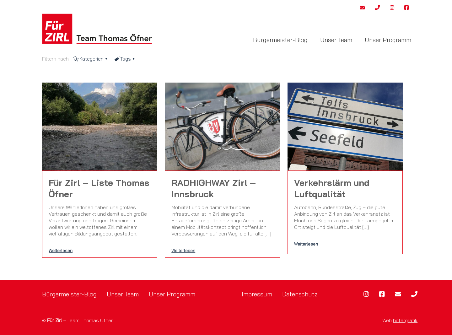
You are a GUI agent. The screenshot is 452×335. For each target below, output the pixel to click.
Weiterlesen (61, 250)
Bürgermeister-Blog (69, 294)
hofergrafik (405, 320)
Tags (125, 59)
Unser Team (123, 294)
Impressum (257, 294)
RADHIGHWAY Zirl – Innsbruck (213, 188)
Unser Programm (172, 294)
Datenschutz (299, 294)
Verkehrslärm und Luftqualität (331, 188)
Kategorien (91, 59)
